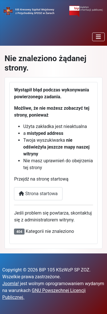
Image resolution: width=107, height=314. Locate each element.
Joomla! (10, 283)
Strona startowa (38, 193)
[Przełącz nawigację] (98, 37)
